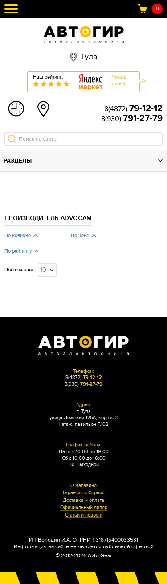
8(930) (132, 118)
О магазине (83, 485)
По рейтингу (18, 251)
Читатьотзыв (119, 80)
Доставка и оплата (83, 500)
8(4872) (133, 108)
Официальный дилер (83, 507)
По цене (80, 235)
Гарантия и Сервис (83, 493)
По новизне (17, 235)
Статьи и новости (83, 515)
